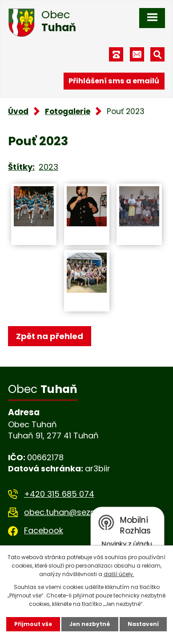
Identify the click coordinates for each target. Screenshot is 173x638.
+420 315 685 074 (59, 493)
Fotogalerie (67, 111)
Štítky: (21, 166)
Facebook (43, 530)
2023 (48, 166)
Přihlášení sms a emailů (113, 81)
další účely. (119, 574)
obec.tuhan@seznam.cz (71, 512)
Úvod (18, 111)
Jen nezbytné (89, 624)
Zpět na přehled (49, 336)
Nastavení (143, 624)
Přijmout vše (33, 624)
